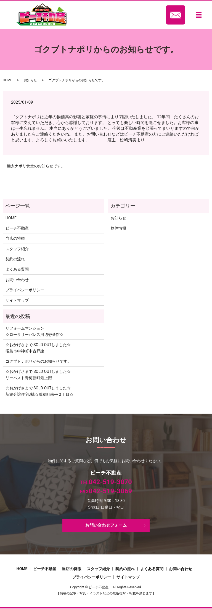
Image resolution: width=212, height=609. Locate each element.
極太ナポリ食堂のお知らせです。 (36, 166)
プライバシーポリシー (25, 290)
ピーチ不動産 (17, 228)
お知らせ (30, 80)
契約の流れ (15, 259)
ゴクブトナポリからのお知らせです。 (38, 361)
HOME (7, 80)
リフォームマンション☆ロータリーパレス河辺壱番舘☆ (34, 331)
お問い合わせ (17, 279)
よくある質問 (17, 269)
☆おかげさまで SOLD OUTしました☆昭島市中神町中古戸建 (38, 348)
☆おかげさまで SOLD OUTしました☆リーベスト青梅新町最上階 (38, 374)
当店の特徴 (15, 238)
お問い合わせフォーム (106, 525)
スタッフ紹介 (17, 249)
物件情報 (118, 228)
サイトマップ (17, 300)
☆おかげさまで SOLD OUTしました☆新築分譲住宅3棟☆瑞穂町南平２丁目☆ (39, 391)
